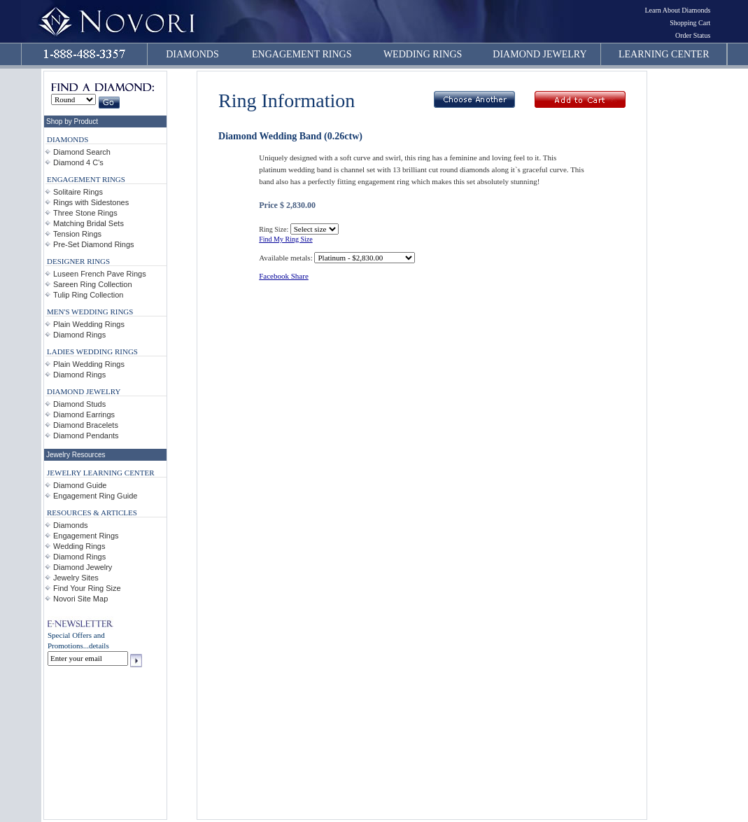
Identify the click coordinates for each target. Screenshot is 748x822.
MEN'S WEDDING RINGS (90, 311)
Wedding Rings (79, 546)
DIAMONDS (192, 54)
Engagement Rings (86, 535)
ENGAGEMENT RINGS (301, 54)
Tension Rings (77, 234)
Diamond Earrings (84, 414)
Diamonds (70, 525)
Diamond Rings (79, 334)
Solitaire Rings (78, 192)
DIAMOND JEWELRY (539, 54)
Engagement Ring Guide (95, 496)
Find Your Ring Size (87, 588)
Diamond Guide (79, 485)
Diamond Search (82, 152)
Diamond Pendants (86, 435)
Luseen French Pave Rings (99, 274)
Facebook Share (284, 276)
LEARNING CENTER (664, 54)
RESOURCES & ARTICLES (92, 512)
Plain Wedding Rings (89, 324)
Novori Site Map (80, 598)
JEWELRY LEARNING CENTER (101, 472)
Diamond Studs (79, 404)
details (99, 645)
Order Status (692, 35)
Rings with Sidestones (91, 202)
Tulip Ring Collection (88, 295)
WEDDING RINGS (422, 54)
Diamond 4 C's (78, 162)
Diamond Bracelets (85, 425)
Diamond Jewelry (82, 567)
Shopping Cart (690, 23)
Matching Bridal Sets (88, 223)
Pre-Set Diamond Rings (93, 244)
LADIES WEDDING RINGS (92, 351)
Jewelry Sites (76, 577)
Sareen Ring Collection (92, 284)
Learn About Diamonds (677, 10)
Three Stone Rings (85, 213)
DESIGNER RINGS (78, 261)
